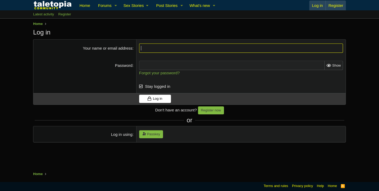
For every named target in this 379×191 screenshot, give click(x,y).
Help (320, 186)
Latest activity (43, 14)
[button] (116, 5)
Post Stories (167, 5)
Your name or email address (108, 48)
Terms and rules (276, 186)
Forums (105, 5)
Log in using (122, 134)
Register (64, 14)
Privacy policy (302, 186)
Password (124, 65)
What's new (200, 5)
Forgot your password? (159, 73)
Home (85, 5)
